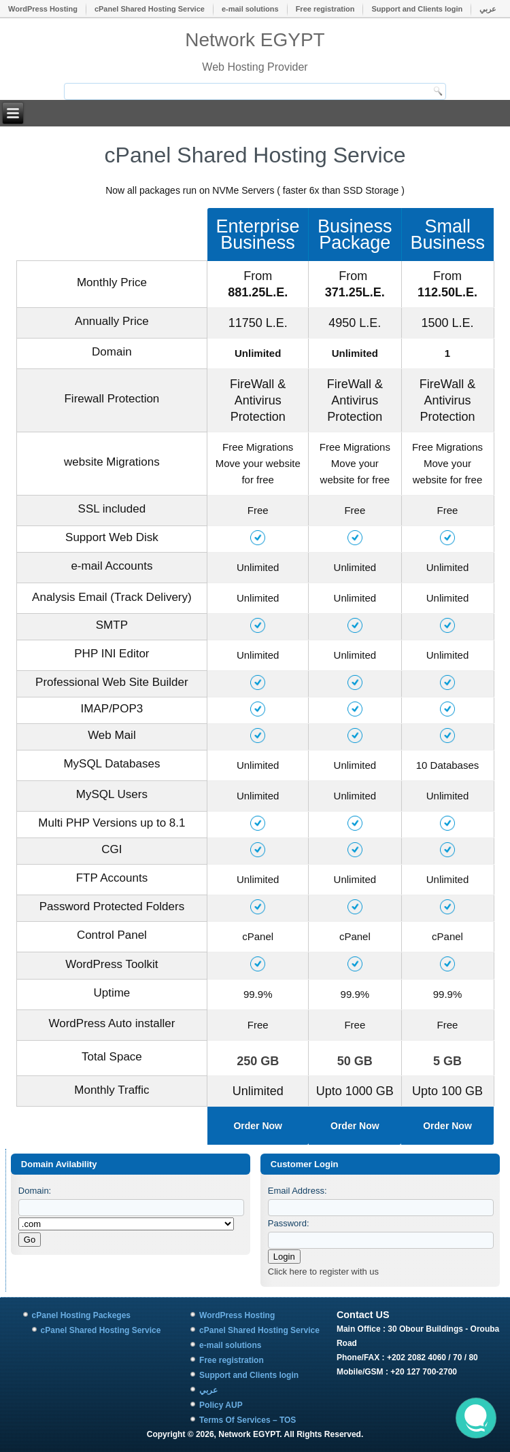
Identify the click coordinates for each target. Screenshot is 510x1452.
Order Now (257, 1125)
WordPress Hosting (43, 9)
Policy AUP (221, 1405)
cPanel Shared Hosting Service (150, 9)
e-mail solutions (250, 9)
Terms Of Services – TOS (247, 1420)
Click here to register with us (323, 1271)
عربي (487, 9)
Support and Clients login (416, 9)
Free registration (325, 9)
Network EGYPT (254, 39)
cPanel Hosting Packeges (81, 1315)
